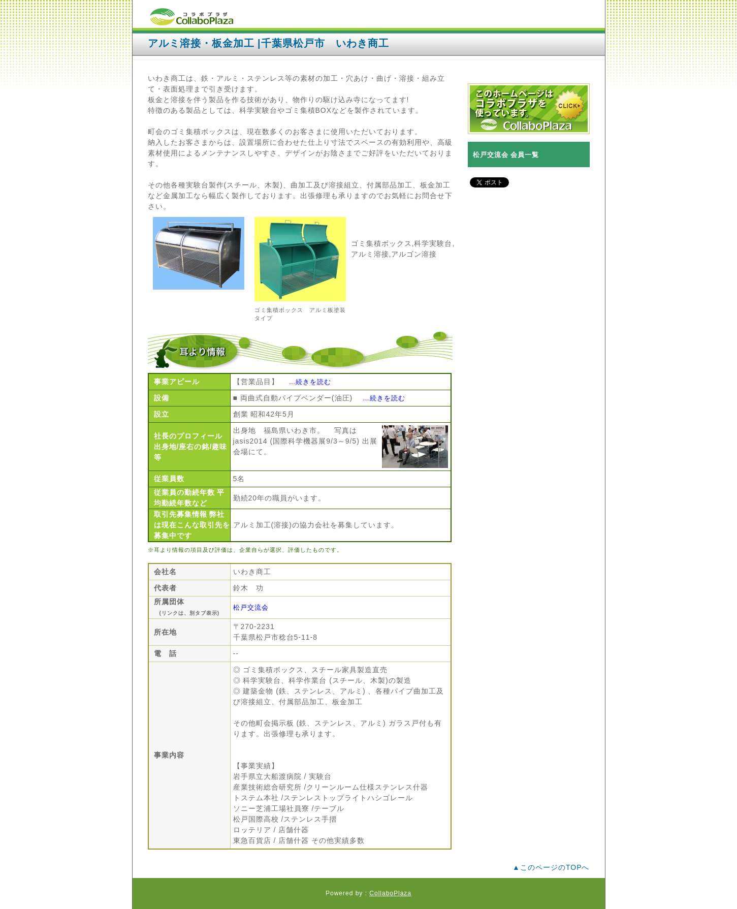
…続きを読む (310, 382)
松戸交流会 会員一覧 (506, 155)
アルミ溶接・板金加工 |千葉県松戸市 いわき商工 (268, 43)
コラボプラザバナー (529, 108)
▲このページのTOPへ (550, 867)
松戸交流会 (251, 607)
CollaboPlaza (390, 893)
